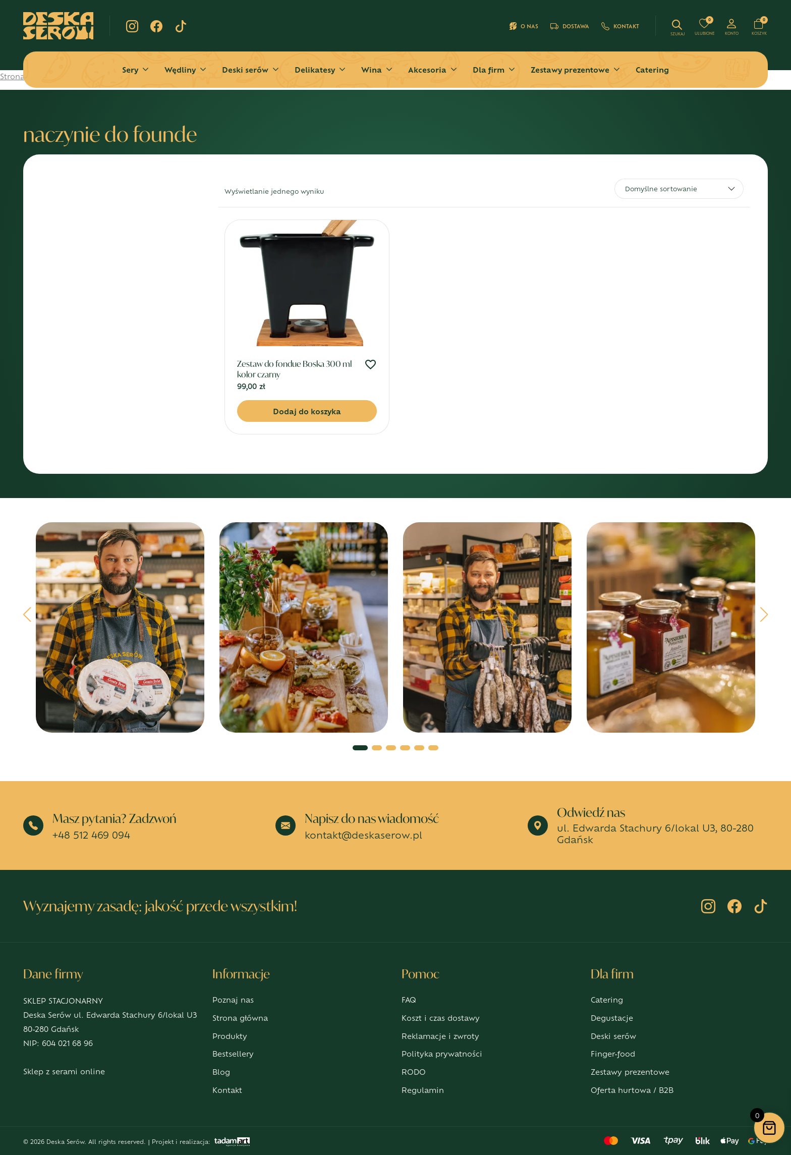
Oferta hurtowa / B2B (632, 1089)
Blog (221, 1071)
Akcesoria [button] (427, 69)
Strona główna (240, 1017)
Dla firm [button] (488, 69)
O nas (524, 26)
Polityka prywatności (442, 1053)
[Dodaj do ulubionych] (370, 365)
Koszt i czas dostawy (441, 1017)
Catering (652, 69)
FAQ (409, 999)
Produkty (229, 1035)
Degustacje (612, 1017)
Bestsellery (233, 1053)
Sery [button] (130, 69)
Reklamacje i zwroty (440, 1035)
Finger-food (613, 1053)
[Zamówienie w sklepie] (679, 189)
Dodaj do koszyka (307, 411)
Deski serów (613, 1035)
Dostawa (569, 26)
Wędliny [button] (180, 69)
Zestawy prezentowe (630, 1071)
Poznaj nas (233, 999)
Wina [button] (371, 69)
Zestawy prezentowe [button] (570, 69)
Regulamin (423, 1089)
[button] (27, 618)
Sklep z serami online (64, 1071)
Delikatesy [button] (315, 69)
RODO (414, 1071)
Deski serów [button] (245, 69)
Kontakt (620, 26)
